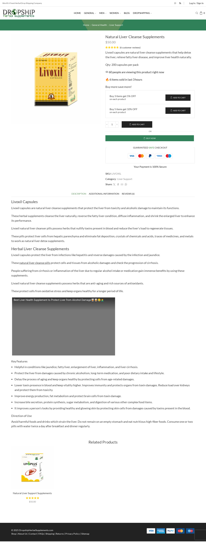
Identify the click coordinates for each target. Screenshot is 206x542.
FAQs (41, 534)
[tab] (79, 194)
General (90, 13)
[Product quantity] (112, 125)
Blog (127, 13)
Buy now (151, 138)
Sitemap (85, 534)
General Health (99, 25)
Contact (33, 534)
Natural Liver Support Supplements (32, 493)
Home (77, 13)
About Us (22, 534)
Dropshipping (142, 13)
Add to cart (138, 124)
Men (102, 13)
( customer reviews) (130, 47)
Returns (60, 534)
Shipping (50, 534)
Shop (13, 534)
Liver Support (116, 25)
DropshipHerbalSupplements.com (36, 530)
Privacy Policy (72, 534)
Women (115, 13)
